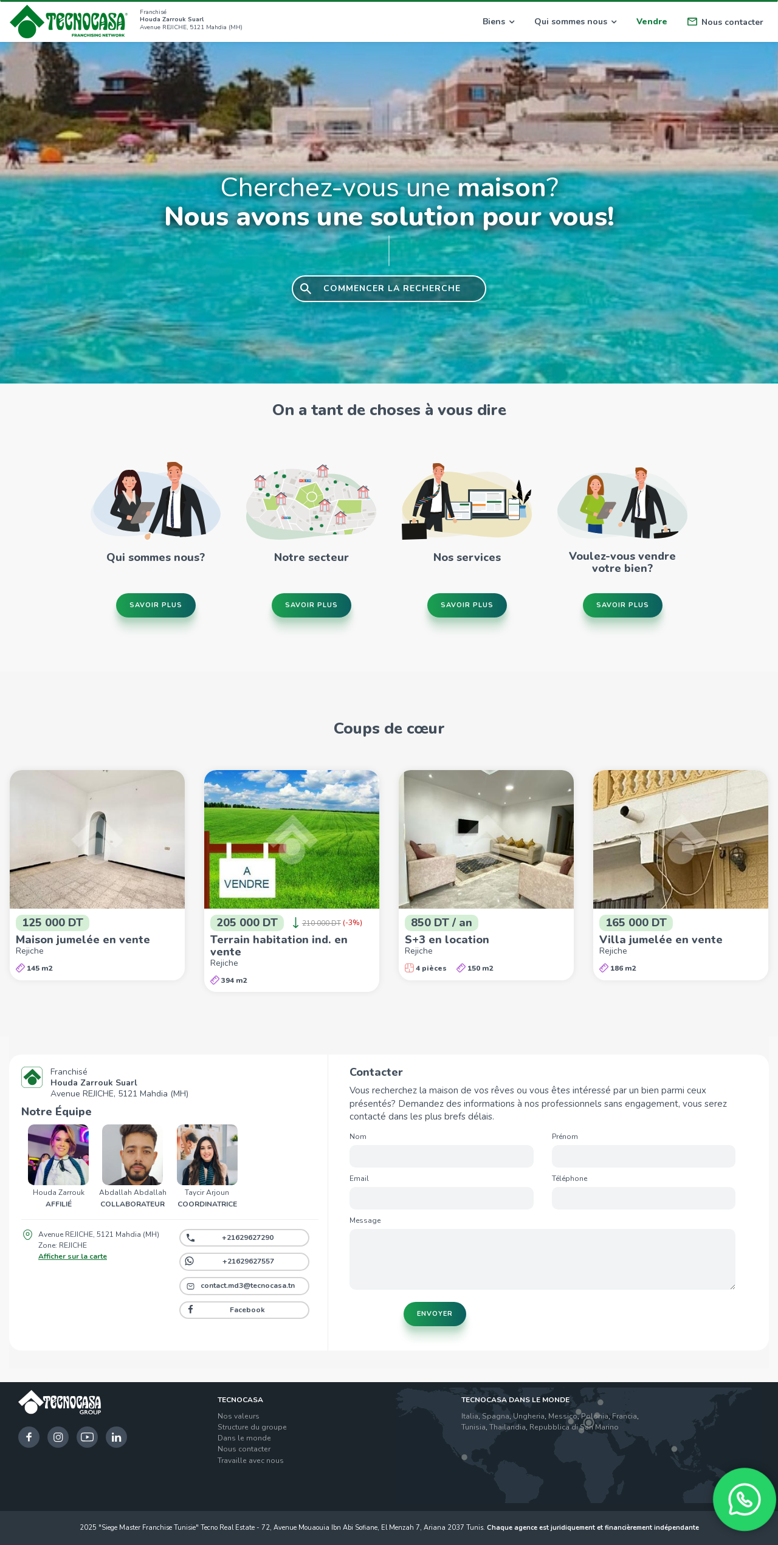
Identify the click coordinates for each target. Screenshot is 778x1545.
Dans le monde (244, 1438)
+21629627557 (248, 1261)
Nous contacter (725, 22)
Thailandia (507, 1427)
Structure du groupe (252, 1427)
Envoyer (435, 1313)
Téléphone (569, 1178)
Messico (562, 1416)
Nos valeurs (239, 1416)
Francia (624, 1416)
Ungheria (529, 1416)
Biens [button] (498, 21)
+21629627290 (248, 1237)
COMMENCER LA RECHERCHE (392, 288)
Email (359, 1178)
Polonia (594, 1416)
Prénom (565, 1136)
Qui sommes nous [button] (575, 21)
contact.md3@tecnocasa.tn (248, 1285)
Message (364, 1220)
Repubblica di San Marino (574, 1427)
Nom (358, 1136)
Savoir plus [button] (155, 604)
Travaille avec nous (251, 1460)
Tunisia (473, 1427)
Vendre (651, 21)
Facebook (247, 1310)
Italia (469, 1416)
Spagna (495, 1416)
